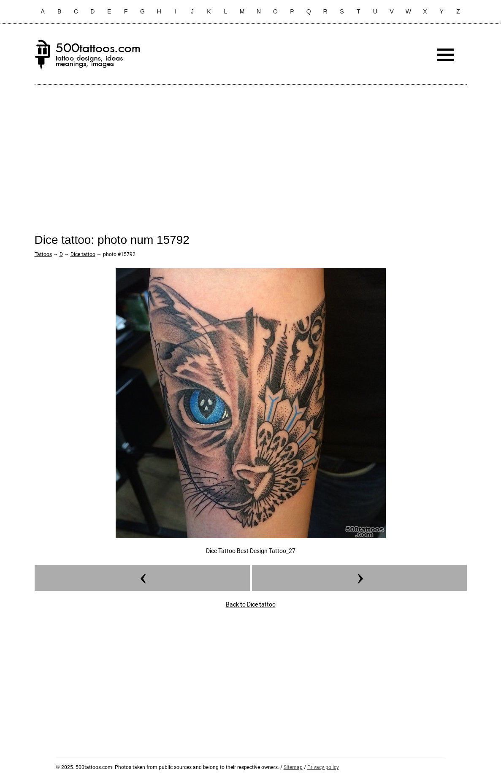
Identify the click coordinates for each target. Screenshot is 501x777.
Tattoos (43, 254)
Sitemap (293, 767)
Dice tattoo (82, 254)
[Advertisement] (251, 152)
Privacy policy (323, 767)
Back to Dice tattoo (251, 604)
